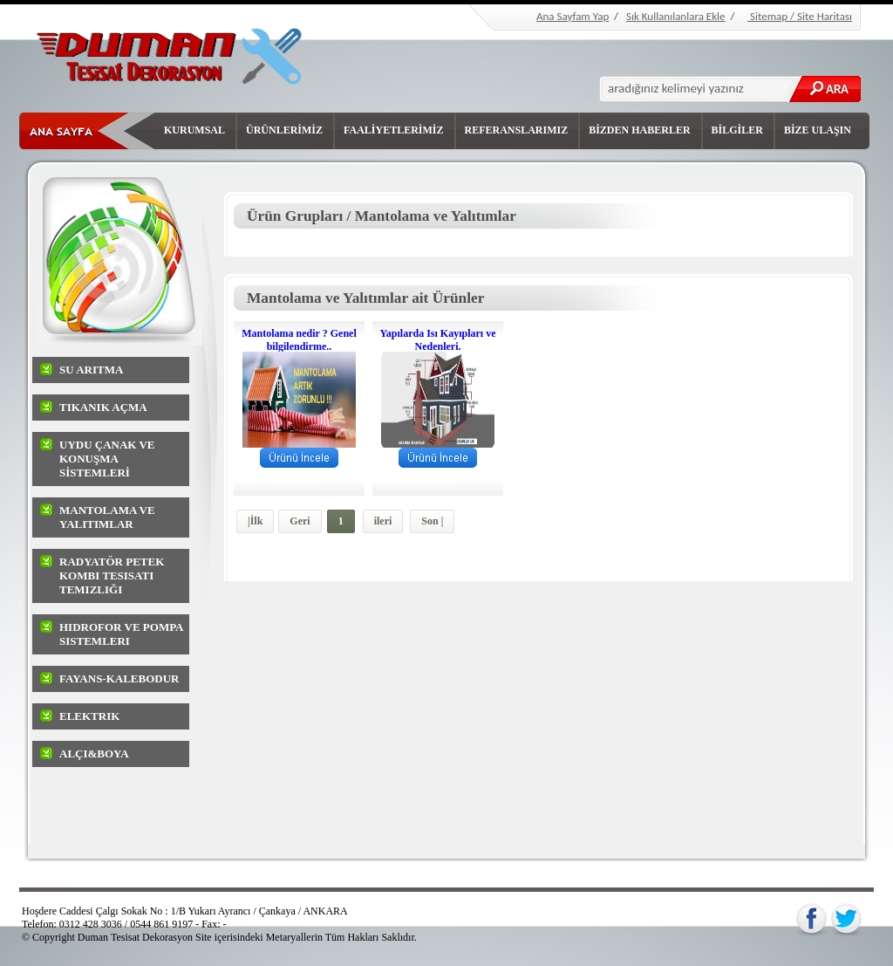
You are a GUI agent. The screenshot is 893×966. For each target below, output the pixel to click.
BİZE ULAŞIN (817, 130)
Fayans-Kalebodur (119, 678)
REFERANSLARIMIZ (517, 130)
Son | (432, 521)
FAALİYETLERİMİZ (393, 130)
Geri (300, 521)
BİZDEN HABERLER (639, 130)
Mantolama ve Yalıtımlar (107, 517)
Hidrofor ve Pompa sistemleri (121, 633)
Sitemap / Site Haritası (799, 16)
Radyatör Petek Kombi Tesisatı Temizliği (111, 575)
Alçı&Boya (94, 753)
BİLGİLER (737, 130)
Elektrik (89, 716)
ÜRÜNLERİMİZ (284, 130)
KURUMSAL (194, 130)
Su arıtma (91, 369)
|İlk (255, 521)
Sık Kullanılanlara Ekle (676, 16)
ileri (383, 521)
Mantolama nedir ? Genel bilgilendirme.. (299, 340)
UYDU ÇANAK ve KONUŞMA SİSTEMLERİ (107, 458)
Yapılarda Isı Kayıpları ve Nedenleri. (437, 340)
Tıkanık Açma (103, 407)
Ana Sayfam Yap (572, 16)
